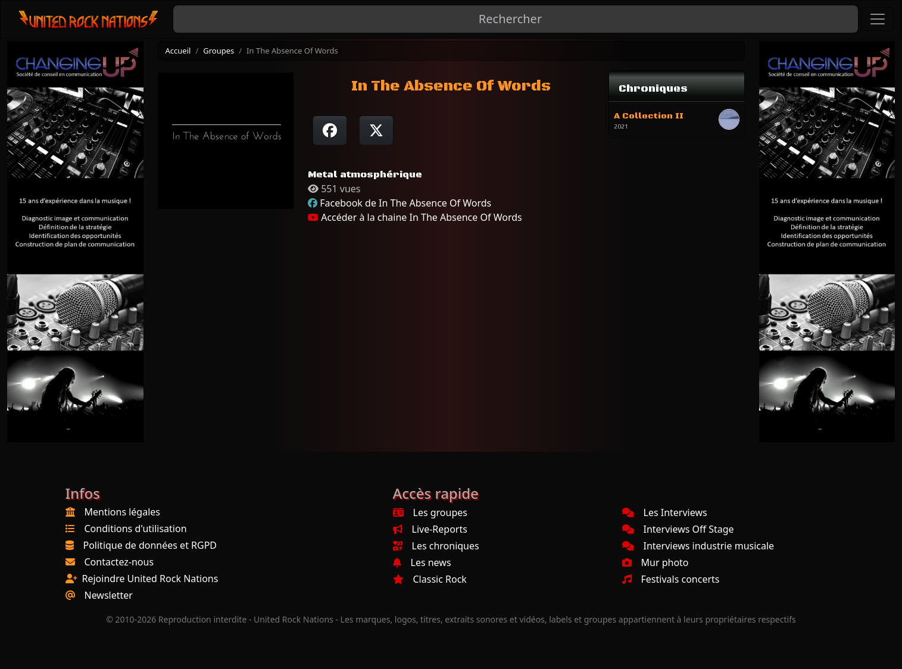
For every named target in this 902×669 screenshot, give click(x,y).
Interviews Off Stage (678, 529)
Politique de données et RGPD (150, 545)
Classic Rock (430, 579)
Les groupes (430, 512)
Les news (422, 562)
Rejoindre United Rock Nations (150, 578)
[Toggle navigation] (877, 19)
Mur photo (655, 562)
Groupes (218, 50)
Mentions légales (123, 511)
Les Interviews (664, 512)
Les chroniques (436, 545)
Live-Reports (430, 529)
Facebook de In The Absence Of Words (405, 203)
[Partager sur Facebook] (330, 130)
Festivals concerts (671, 579)
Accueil (178, 50)
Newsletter (109, 595)
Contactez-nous (119, 561)
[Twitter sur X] (376, 130)
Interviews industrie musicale (698, 545)
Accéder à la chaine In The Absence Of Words (415, 217)
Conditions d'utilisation (136, 528)
